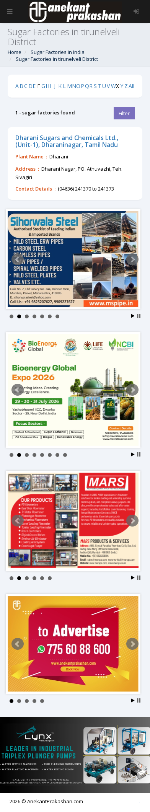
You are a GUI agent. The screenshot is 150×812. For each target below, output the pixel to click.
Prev (17, 259)
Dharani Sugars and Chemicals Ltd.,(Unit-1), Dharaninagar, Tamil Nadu (66, 141)
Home (14, 52)
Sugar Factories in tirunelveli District (57, 58)
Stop (138, 316)
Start (133, 316)
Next (132, 259)
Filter (124, 113)
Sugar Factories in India (58, 52)
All (131, 86)
